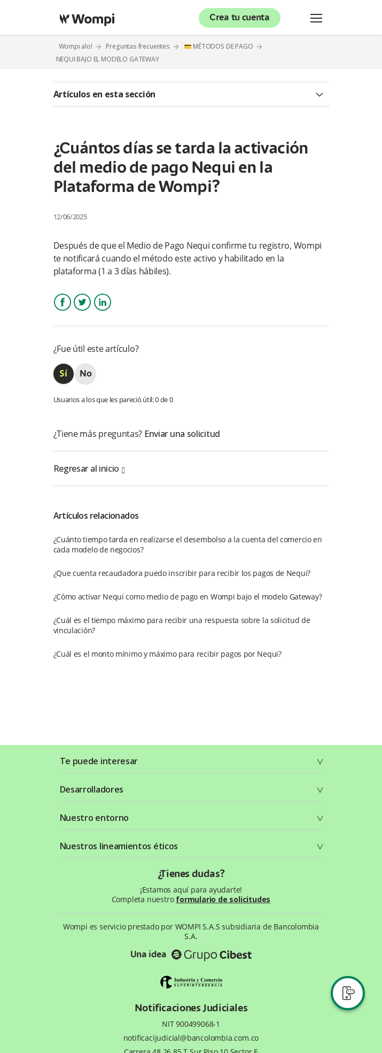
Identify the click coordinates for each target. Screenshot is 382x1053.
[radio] (63, 374)
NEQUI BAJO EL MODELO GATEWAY (107, 59)
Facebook (62, 311)
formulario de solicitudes (223, 899)
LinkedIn (102, 311)
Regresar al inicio (89, 468)
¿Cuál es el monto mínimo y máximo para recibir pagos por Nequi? (167, 654)
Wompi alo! (75, 46)
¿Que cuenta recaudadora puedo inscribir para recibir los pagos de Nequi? (181, 573)
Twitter (82, 311)
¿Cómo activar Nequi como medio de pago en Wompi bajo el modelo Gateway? (187, 596)
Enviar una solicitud (182, 434)
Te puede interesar (99, 761)
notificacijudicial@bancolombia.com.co (191, 1038)
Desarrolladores (92, 789)
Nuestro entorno (94, 818)
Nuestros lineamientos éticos (119, 846)
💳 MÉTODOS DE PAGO (218, 46)
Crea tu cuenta (239, 18)
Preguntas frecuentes (138, 46)
